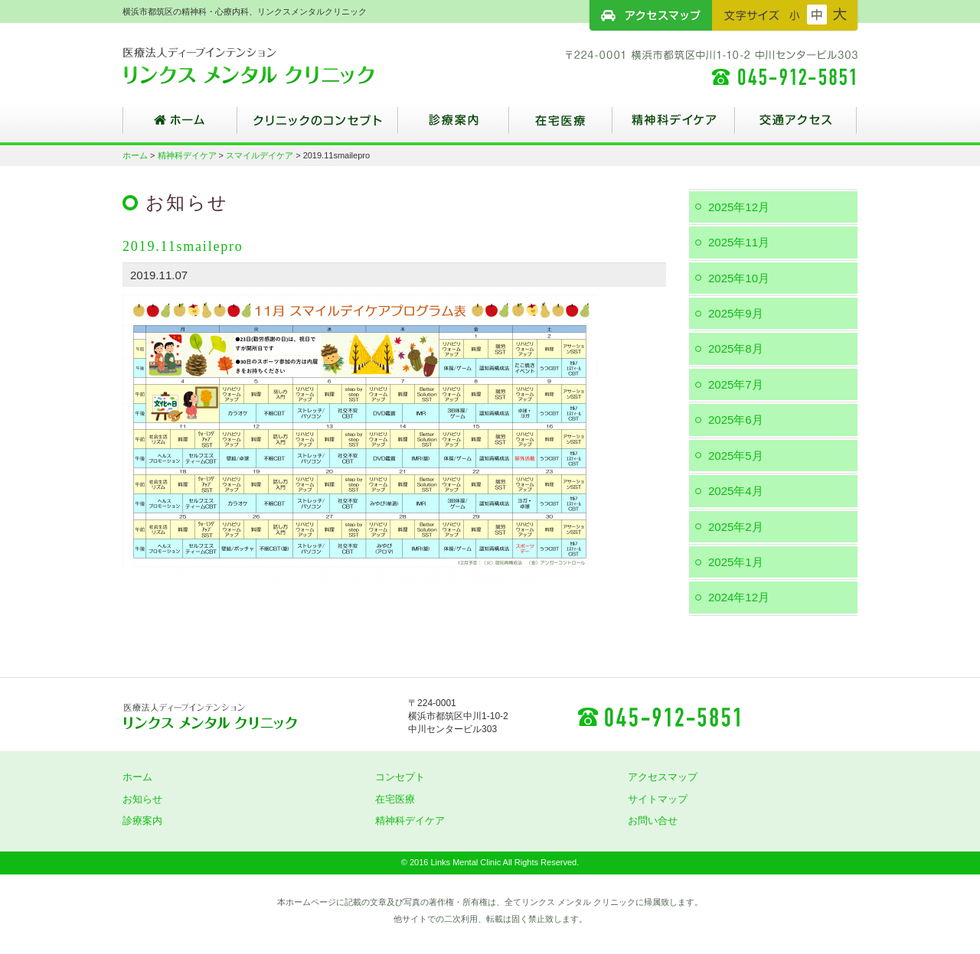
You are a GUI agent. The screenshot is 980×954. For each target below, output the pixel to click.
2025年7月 (735, 384)
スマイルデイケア (259, 155)
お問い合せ (653, 820)
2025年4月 (735, 490)
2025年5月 (735, 455)
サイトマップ (658, 799)
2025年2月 (735, 526)
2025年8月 (735, 348)
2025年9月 (735, 313)
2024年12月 (738, 597)
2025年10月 (738, 278)
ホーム (179, 126)
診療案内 (453, 126)
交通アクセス (796, 126)
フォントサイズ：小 (795, 14)
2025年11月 (738, 242)
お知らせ (142, 799)
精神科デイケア (673, 126)
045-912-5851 (658, 716)
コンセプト (400, 777)
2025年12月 (738, 206)
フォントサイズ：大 (840, 14)
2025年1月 (735, 561)
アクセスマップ (651, 15)
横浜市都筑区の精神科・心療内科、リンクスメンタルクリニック (275, 65)
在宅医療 (560, 126)
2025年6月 (735, 419)
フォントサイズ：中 (817, 14)
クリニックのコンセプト (317, 126)
